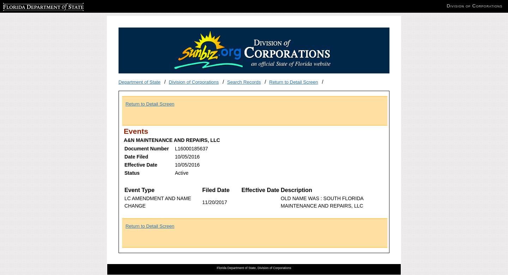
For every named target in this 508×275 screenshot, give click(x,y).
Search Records (244, 82)
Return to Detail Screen (293, 82)
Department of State (140, 82)
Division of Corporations (194, 82)
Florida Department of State (32, 5)
